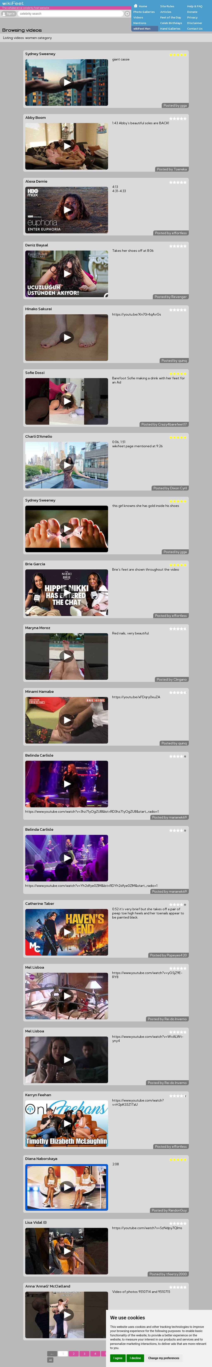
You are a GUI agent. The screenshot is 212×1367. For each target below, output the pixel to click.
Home (143, 6)
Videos (138, 17)
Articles (165, 12)
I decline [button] (135, 1358)
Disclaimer (194, 23)
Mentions (139, 23)
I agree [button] (117, 1358)
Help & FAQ (194, 6)
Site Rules (167, 6)
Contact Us (194, 28)
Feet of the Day (170, 17)
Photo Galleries (144, 12)
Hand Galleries (170, 28)
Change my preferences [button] (163, 1358)
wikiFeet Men (141, 28)
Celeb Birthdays (171, 23)
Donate (192, 12)
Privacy (192, 17)
